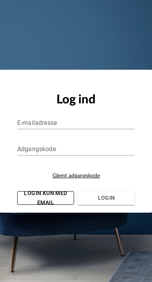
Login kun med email (46, 198)
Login (106, 198)
